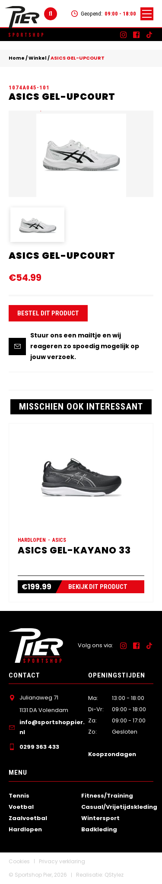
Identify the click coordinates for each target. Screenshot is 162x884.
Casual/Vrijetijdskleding (119, 807)
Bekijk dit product (97, 587)
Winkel (38, 57)
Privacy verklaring (62, 861)
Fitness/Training (107, 796)
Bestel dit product (48, 313)
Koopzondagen (112, 754)
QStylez (114, 874)
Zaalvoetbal (28, 818)
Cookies (19, 861)
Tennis (19, 796)
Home (17, 57)
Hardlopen (25, 829)
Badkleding (99, 829)
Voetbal (21, 807)
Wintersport (100, 818)
